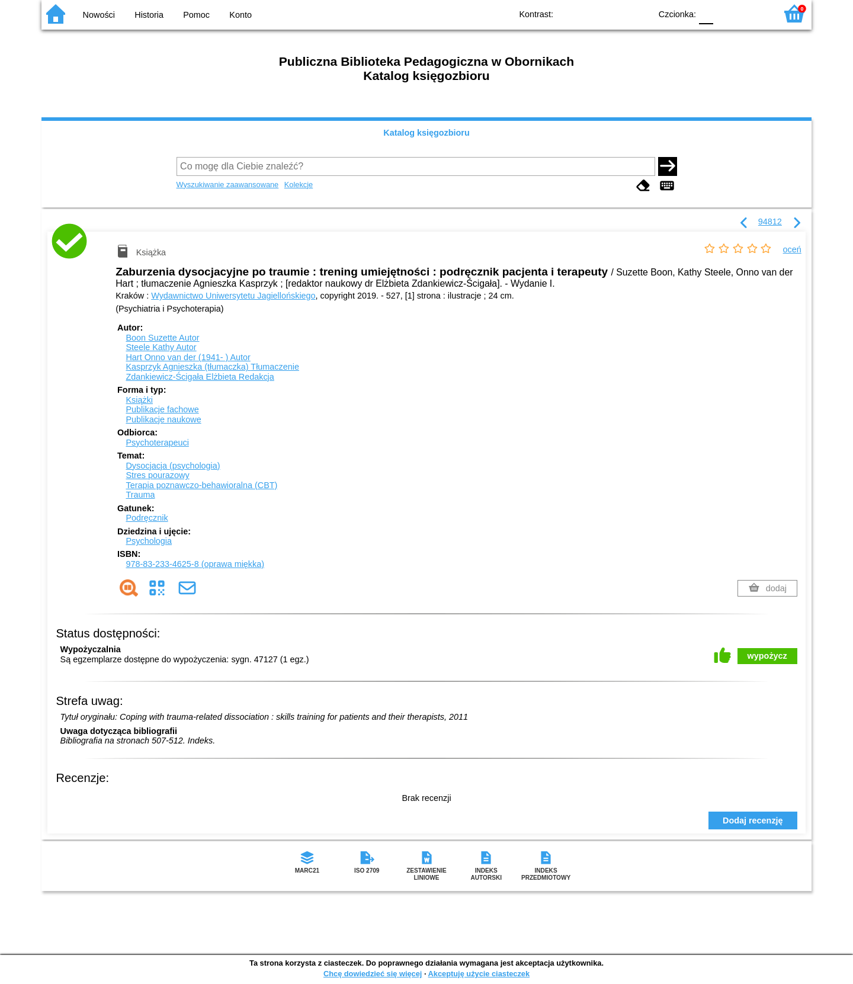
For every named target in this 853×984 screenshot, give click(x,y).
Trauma (140, 494)
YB (614, 13)
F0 (705, 13)
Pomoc (196, 15)
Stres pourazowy (157, 475)
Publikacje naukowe (163, 419)
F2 (753, 13)
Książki (139, 400)
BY (638, 13)
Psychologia (149, 541)
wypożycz (767, 656)
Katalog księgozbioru (426, 132)
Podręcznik (147, 518)
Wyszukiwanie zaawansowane (228, 184)
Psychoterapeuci (157, 442)
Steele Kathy (161, 347)
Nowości (99, 15)
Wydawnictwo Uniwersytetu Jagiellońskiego (233, 295)
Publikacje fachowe (162, 409)
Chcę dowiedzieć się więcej (372, 973)
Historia (148, 15)
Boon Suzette (162, 337)
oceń (792, 249)
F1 (726, 13)
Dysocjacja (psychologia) (173, 465)
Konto (240, 15)
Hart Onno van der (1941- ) (188, 357)
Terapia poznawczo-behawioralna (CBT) (201, 485)
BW (590, 13)
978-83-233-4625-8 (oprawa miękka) (195, 564)
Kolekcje (298, 184)
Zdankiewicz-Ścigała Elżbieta (200, 377)
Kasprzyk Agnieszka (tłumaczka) (212, 366)
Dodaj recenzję (753, 820)
